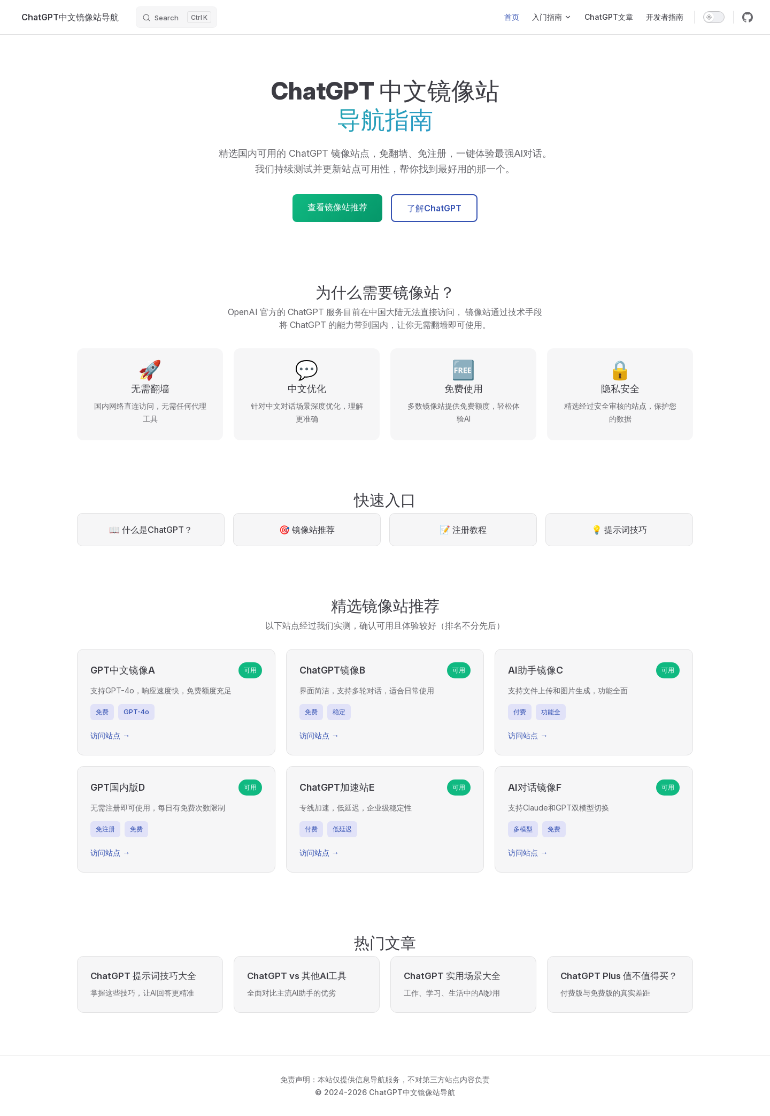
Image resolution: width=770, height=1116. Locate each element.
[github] (747, 17)
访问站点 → (110, 735)
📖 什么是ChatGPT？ (150, 529)
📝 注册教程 (463, 529)
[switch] (714, 17)
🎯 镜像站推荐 (307, 529)
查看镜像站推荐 (337, 207)
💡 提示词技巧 (619, 529)
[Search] (176, 17)
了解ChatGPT (434, 208)
